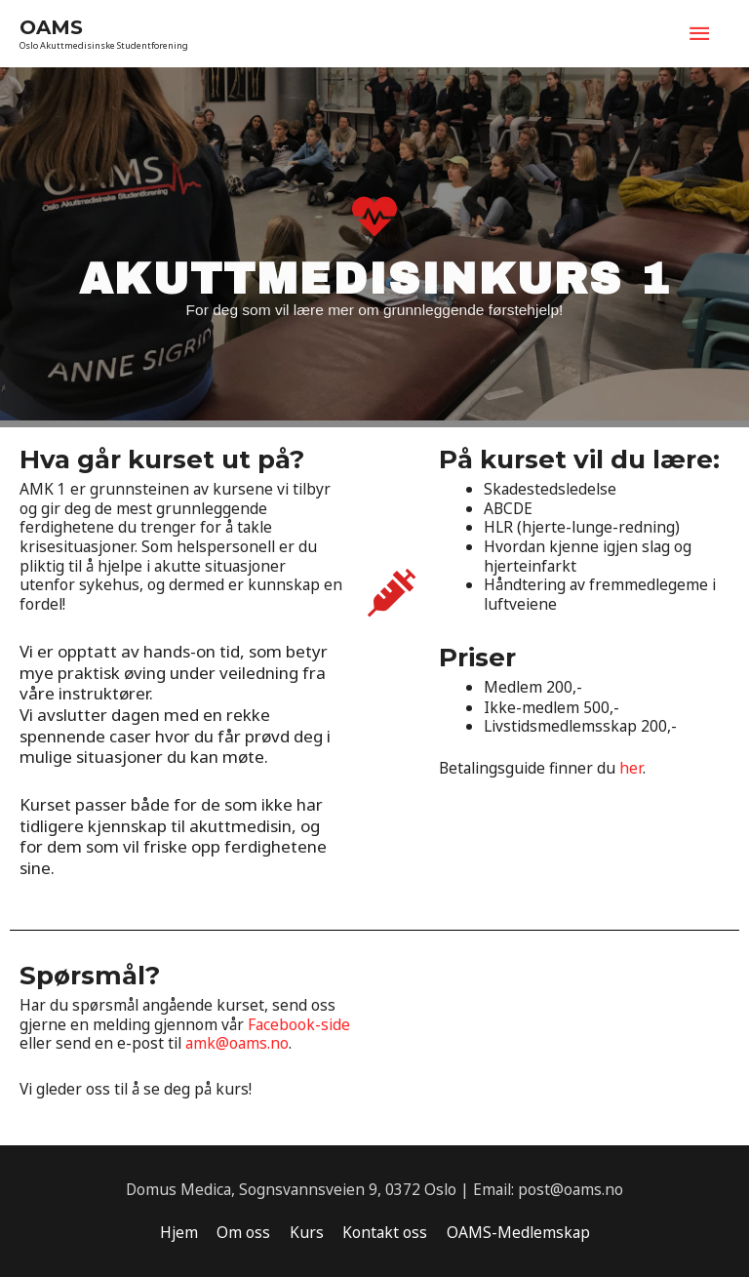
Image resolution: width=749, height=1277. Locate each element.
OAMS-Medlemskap (518, 1232)
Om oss (243, 1232)
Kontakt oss (384, 1232)
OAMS (51, 27)
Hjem (179, 1232)
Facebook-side (299, 1024)
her (631, 767)
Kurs (307, 1232)
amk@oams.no (237, 1043)
